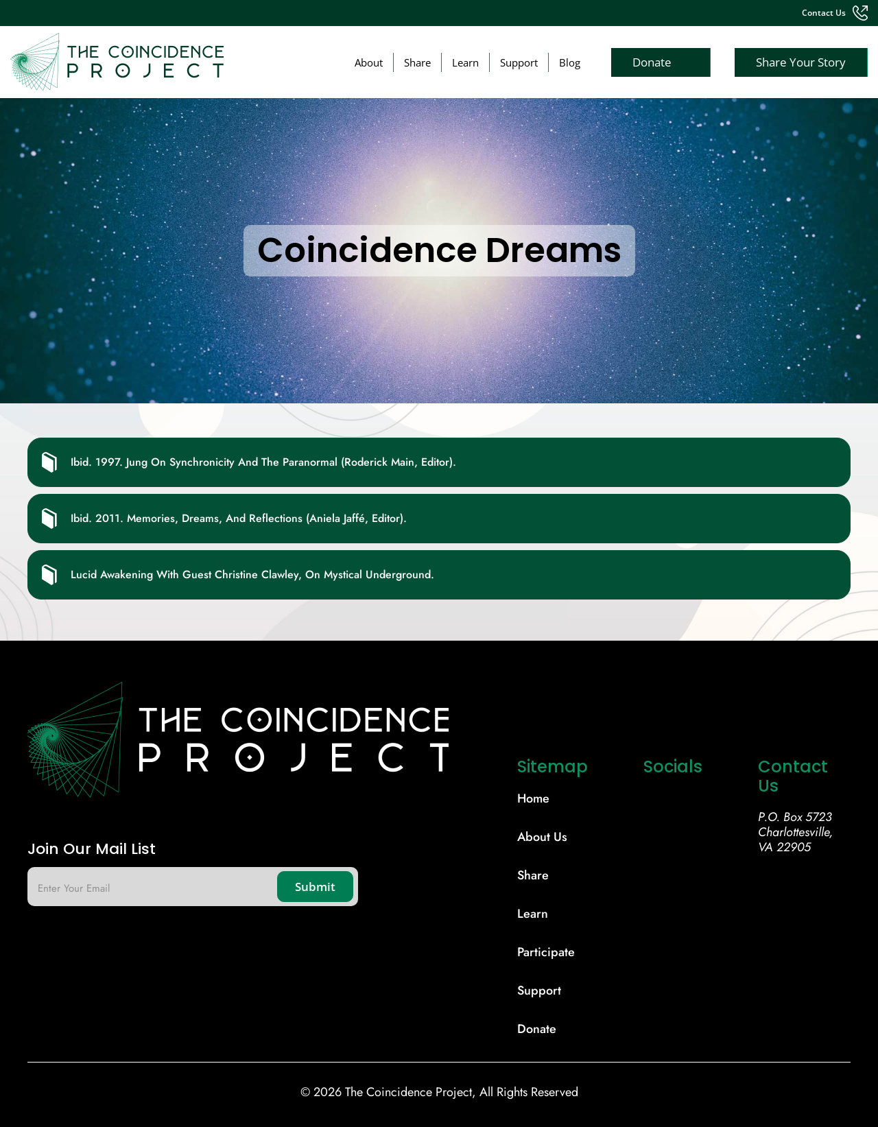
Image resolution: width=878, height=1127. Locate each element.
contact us (824, 13)
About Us (542, 837)
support (539, 990)
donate (536, 1029)
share (533, 875)
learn (532, 914)
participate (546, 952)
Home (533, 798)
